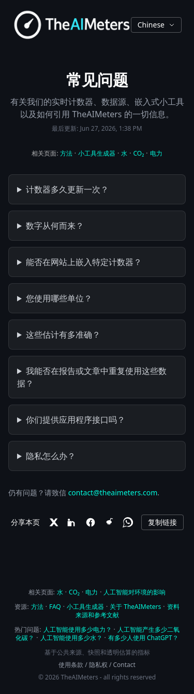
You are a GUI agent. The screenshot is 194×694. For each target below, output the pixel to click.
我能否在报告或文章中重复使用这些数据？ (92, 377)
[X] (53, 522)
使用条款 (70, 664)
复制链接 (162, 522)
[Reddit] (109, 522)
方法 (66, 153)
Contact (124, 664)
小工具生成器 (96, 153)
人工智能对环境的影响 (134, 592)
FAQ (55, 606)
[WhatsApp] (128, 522)
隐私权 (98, 664)
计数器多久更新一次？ (67, 189)
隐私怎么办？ (51, 456)
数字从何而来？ (55, 225)
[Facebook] (90, 522)
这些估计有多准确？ (63, 334)
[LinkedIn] (72, 522)
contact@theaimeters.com (113, 492)
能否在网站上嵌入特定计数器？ (84, 262)
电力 (156, 153)
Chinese (156, 25)
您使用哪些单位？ (59, 298)
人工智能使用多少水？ (71, 637)
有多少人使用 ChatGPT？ (143, 637)
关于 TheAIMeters (135, 606)
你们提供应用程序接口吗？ (75, 419)
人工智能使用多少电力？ (77, 629)
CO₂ (138, 153)
